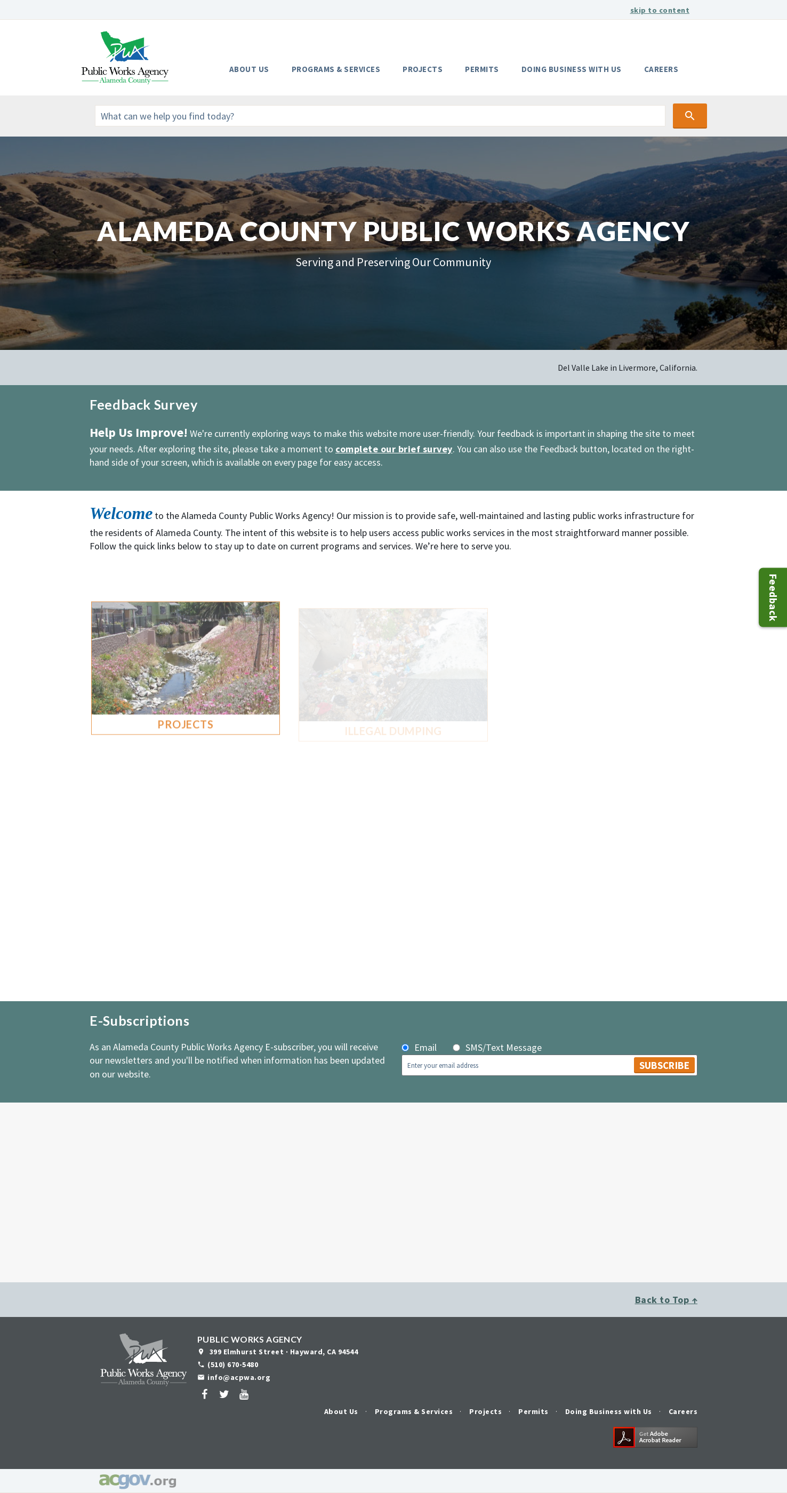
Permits (482, 69)
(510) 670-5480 (232, 1364)
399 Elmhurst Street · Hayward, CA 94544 (282, 1351)
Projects (423, 69)
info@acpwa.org (238, 1377)
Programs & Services (336, 69)
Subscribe (664, 1065)
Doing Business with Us (571, 69)
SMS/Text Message (503, 1047)
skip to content (660, 10)
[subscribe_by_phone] (456, 1047)
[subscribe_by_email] (405, 1047)
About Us (249, 69)
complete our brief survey (394, 449)
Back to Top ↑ (666, 1300)
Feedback (773, 597)
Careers (661, 69)
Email (425, 1047)
